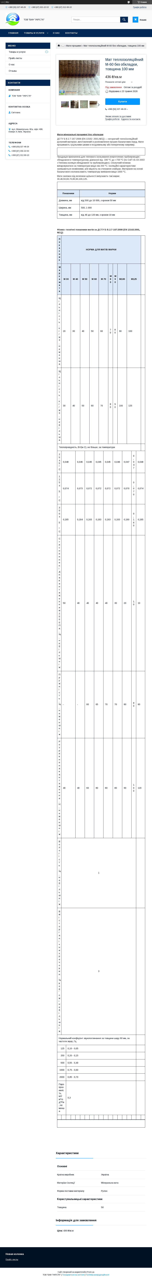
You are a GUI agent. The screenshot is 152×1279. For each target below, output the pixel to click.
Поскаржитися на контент (73, 1275)
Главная (13, 33)
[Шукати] (124, 20)
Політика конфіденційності (97, 1275)
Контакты (71, 33)
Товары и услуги (34, 33)
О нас (56, 33)
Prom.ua (90, 1272)
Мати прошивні (73, 45)
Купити (122, 101)
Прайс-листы (15, 58)
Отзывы (13, 71)
